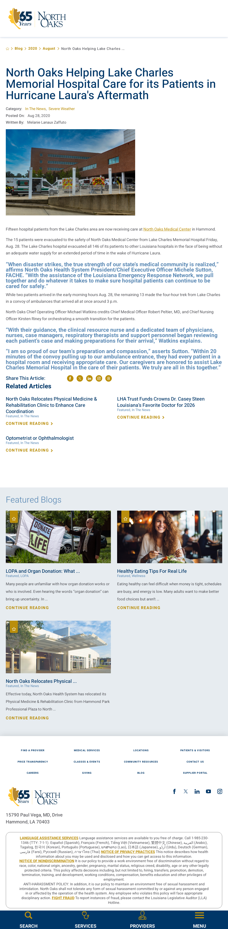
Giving (87, 773)
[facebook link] (174, 791)
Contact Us (195, 762)
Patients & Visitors (195, 750)
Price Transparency (33, 762)
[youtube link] (208, 791)
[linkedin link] (197, 791)
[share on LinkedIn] (89, 378)
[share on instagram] (99, 378)
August (49, 48)
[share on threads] (108, 378)
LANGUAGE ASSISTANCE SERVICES (49, 838)
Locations (141, 750)
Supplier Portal (195, 773)
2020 (32, 48)
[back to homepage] (7, 48)
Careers (33, 773)
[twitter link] (185, 791)
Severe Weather (62, 109)
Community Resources (141, 762)
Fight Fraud (63, 898)
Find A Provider (33, 750)
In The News (35, 109)
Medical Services (87, 750)
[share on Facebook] (70, 378)
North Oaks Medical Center (167, 229)
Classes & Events (87, 762)
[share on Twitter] (80, 378)
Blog (18, 48)
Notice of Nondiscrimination (46, 861)
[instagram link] (219, 791)
